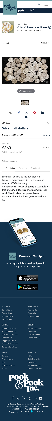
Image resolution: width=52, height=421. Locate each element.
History (30, 356)
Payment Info (7, 338)
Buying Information (9, 328)
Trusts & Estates (34, 316)
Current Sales (7, 310)
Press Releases (7, 359)
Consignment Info (34, 328)
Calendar (5, 356)
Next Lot (45, 43)
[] (46, 147)
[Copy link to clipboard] (10, 112)
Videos (4, 368)
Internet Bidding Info (9, 335)
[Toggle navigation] (46, 4)
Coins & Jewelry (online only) (34, 27)
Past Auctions (7, 313)
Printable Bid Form (9, 331)
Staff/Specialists (34, 359)
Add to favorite (48, 123)
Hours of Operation (35, 368)
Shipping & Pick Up (9, 341)
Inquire (46, 135)
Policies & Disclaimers (10, 344)
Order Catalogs (7, 319)
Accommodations (34, 365)
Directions (32, 362)
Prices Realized (34, 338)
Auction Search (7, 316)
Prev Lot (7, 43)
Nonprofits (32, 313)
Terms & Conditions (9, 347)
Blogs (4, 362)
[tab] (8, 169)
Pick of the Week (8, 365)
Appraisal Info (33, 310)
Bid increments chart (10, 161)
